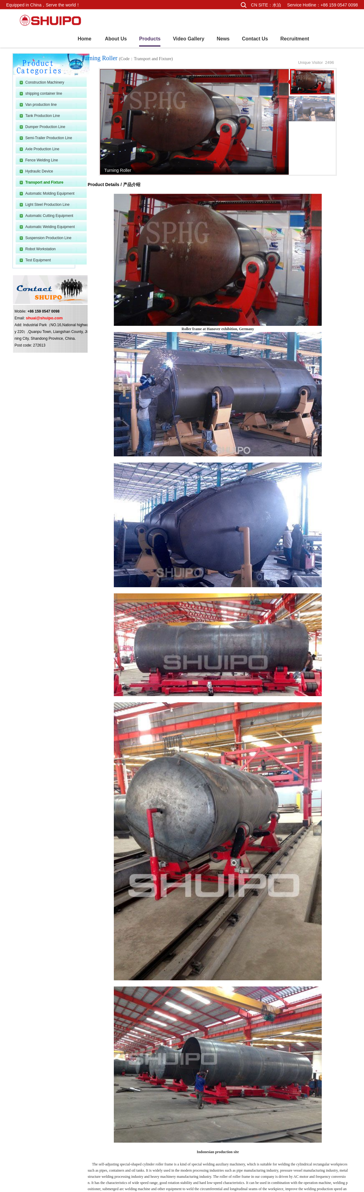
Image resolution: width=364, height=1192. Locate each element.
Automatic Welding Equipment (50, 227)
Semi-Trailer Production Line (48, 138)
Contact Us (255, 38)
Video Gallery (188, 38)
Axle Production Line (42, 149)
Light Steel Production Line (47, 204)
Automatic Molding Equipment (49, 193)
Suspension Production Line (48, 238)
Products (149, 38)
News (223, 38)
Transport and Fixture (44, 182)
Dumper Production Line (45, 127)
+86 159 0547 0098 (339, 4)
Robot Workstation (40, 249)
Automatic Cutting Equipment (49, 216)
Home (84, 38)
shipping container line (43, 93)
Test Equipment (38, 260)
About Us (116, 38)
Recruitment (294, 38)
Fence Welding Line (41, 160)
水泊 (276, 4)
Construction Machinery (44, 82)
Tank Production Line (42, 116)
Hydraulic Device (39, 171)
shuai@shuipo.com (44, 318)
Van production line (41, 104)
